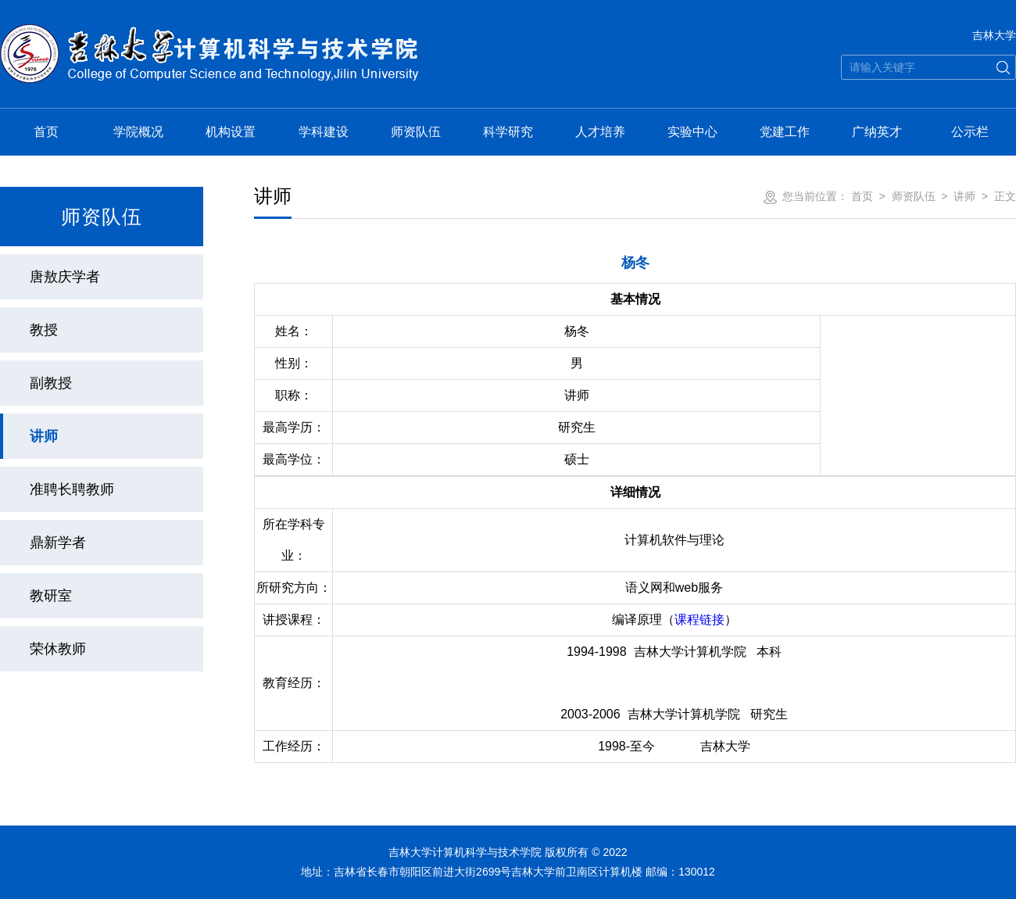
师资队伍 (416, 131)
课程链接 (699, 619)
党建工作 (785, 131)
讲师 (44, 436)
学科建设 (324, 131)
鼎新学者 (58, 542)
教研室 (51, 596)
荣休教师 (58, 649)
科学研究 (508, 131)
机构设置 (231, 131)
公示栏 (970, 131)
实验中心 (692, 131)
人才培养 (600, 131)
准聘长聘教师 (72, 489)
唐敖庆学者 (65, 277)
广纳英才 (877, 131)
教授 (44, 330)
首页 (46, 131)
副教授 (51, 383)
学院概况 (138, 131)
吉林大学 (994, 35)
